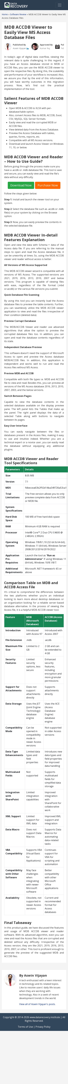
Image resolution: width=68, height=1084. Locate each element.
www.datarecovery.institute (45, 1017)
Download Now (21, 185)
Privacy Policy (42, 1026)
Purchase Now (48, 185)
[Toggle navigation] (59, 5)
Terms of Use (25, 1026)
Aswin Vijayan (20, 48)
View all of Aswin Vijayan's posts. (37, 1004)
